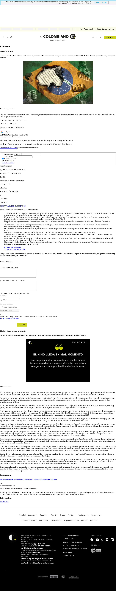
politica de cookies (84, 4)
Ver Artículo (4, 505)
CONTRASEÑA (8, 156)
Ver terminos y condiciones (9, 321)
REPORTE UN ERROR (12, 247)
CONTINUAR (101, 2)
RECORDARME (10, 159)
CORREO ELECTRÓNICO (11, 154)
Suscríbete (109, 37)
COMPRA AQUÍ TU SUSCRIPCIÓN (13, 206)
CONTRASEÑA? (8, 163)
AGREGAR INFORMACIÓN (14, 249)
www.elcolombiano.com (8, 148)
